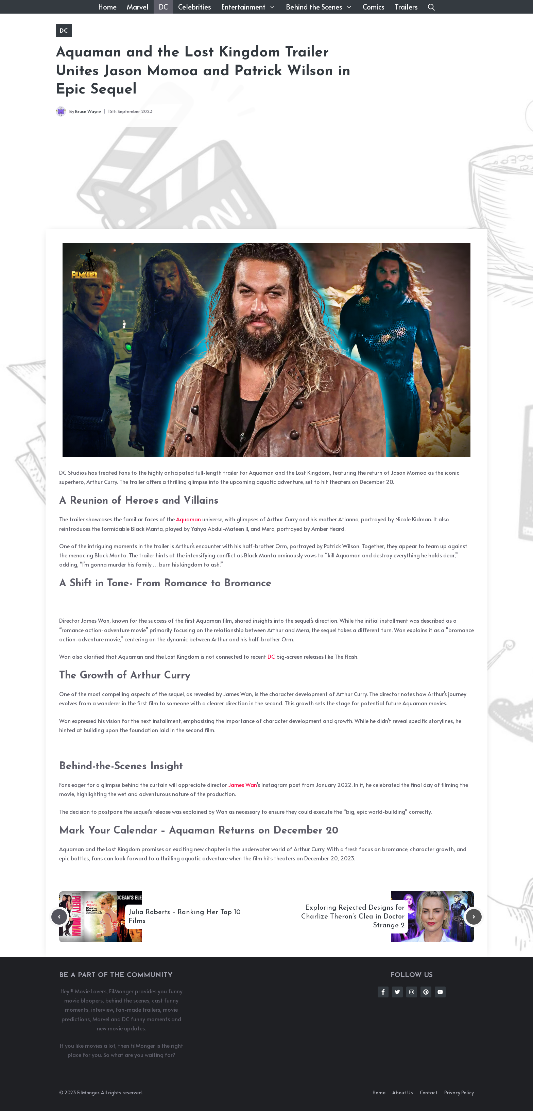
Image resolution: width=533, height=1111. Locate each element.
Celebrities (194, 7)
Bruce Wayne (88, 111)
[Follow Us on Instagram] (411, 992)
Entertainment (251, 7)
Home (107, 7)
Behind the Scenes (322, 7)
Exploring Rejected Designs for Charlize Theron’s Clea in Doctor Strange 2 (353, 917)
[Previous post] (59, 917)
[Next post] (474, 917)
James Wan (242, 784)
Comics (373, 7)
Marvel (138, 7)
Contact (428, 1092)
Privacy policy (459, 1092)
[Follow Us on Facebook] (383, 992)
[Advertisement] (266, 178)
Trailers (406, 7)
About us (402, 1092)
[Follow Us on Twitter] (397, 992)
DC (163, 7)
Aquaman (188, 519)
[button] (431, 7)
